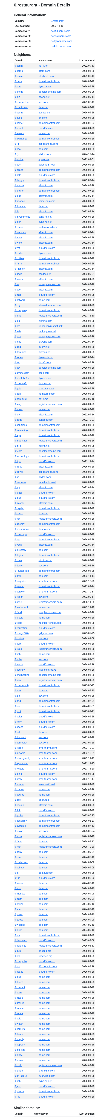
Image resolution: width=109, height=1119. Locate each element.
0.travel (18, 471)
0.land (17, 315)
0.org (17, 326)
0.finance (19, 201)
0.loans (18, 279)
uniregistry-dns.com (49, 284)
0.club (17, 195)
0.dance (18, 1034)
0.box (17, 799)
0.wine (18, 237)
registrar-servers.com (50, 315)
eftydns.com (45, 341)
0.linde (18, 273)
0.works (18, 664)
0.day (17, 164)
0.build (18, 930)
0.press (18, 914)
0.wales (18, 227)
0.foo (17, 1096)
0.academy (20, 820)
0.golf (17, 393)
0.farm (18, 263)
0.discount (20, 737)
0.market (19, 1008)
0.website (19, 924)
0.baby (18, 851)
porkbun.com (46, 872)
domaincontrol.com (49, 81)
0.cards (18, 513)
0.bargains (20, 581)
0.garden (19, 586)
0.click (18, 1065)
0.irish (17, 221)
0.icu (17, 320)
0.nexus (18, 971)
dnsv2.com (45, 362)
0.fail (17, 143)
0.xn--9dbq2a (21, 378)
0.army (18, 779)
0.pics (17, 336)
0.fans (18, 841)
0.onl (17, 956)
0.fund (18, 612)
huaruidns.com (47, 1075)
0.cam (17, 857)
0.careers (19, 591)
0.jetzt (17, 1086)
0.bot (17, 966)
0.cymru (18, 112)
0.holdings (20, 945)
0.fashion (19, 268)
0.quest (18, 919)
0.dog (17, 346)
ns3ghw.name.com (61, 41)
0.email (18, 128)
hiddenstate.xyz (47, 669)
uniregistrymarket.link (51, 326)
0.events (19, 133)
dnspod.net (45, 950)
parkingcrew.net (47, 331)
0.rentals (19, 768)
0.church (19, 190)
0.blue (17, 976)
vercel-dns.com (47, 201)
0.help (17, 175)
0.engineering (21, 674)
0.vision (18, 831)
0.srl (16, 477)
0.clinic (18, 773)
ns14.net (43, 65)
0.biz (17, 96)
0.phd (17, 700)
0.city (17, 305)
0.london (19, 883)
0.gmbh (18, 815)
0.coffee (19, 258)
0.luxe (17, 341)
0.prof (17, 711)
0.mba (18, 294)
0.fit (16, 211)
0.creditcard (21, 107)
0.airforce (19, 753)
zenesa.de (44, 112)
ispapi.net (44, 159)
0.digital (18, 555)
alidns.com (45, 154)
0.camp (18, 70)
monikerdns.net (47, 482)
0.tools (18, 622)
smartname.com (48, 581)
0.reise (18, 648)
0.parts (18, 992)
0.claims (19, 789)
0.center (18, 122)
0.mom (18, 898)
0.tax (17, 518)
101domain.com (48, 966)
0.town (18, 721)
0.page (18, 419)
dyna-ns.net (45, 86)
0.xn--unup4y (21, 529)
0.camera (19, 1028)
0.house (18, 1060)
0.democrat (20, 742)
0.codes (18, 253)
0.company (20, 310)
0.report (18, 747)
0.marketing (21, 430)
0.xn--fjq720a (21, 633)
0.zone (18, 560)
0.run (17, 362)
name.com (44, 133)
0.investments (22, 216)
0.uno (17, 690)
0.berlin (18, 65)
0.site (17, 909)
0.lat (16, 872)
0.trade (18, 466)
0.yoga (18, 544)
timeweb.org (45, 956)
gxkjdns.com (46, 633)
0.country (19, 669)
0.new (17, 680)
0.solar (18, 716)
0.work (18, 242)
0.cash (18, 81)
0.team (18, 451)
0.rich (17, 1081)
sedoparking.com (48, 143)
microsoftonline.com (50, 622)
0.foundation (21, 570)
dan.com (43, 107)
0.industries (20, 440)
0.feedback (20, 940)
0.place (18, 1055)
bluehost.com (46, 76)
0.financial (20, 206)
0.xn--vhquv (20, 534)
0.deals (18, 565)
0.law (17, 414)
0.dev (17, 367)
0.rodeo (18, 357)
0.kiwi (17, 575)
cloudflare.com (47, 128)
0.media (18, 997)
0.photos (19, 1091)
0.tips (17, 461)
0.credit (18, 617)
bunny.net (44, 346)
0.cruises (19, 638)
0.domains (20, 352)
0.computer (20, 961)
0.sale (17, 1018)
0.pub (17, 950)
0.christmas (21, 862)
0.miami (19, 503)
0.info (17, 445)
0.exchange (20, 138)
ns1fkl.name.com (60, 31)
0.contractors (21, 102)
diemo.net (44, 352)
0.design (19, 180)
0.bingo (18, 1070)
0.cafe (17, 643)
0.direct (18, 982)
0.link (17, 810)
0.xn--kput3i (20, 1075)
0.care (17, 86)
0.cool (17, 149)
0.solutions (20, 424)
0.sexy (18, 404)
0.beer (17, 289)
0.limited (19, 1002)
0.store (18, 836)
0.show (18, 409)
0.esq (17, 706)
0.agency (19, 523)
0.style (18, 602)
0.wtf (17, 247)
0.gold (17, 388)
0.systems (20, 825)
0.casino (19, 805)
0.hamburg (20, 398)
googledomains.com (50, 91)
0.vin (17, 935)
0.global (18, 159)
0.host (17, 888)
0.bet (17, 732)
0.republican (21, 763)
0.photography (22, 758)
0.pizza (18, 492)
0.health (18, 169)
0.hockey (19, 185)
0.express (19, 1049)
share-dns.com (47, 1070)
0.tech (17, 846)
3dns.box (44, 799)
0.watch (18, 1023)
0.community (21, 685)
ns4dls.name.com (61, 46)
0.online (18, 904)
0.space (18, 726)
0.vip (17, 487)
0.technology (21, 456)
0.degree (19, 794)
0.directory (20, 549)
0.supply (19, 1039)
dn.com (43, 117)
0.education (21, 628)
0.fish (17, 654)
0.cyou (18, 117)
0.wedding (20, 232)
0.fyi (16, 154)
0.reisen (18, 596)
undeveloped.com (48, 227)
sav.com (43, 102)
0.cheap (18, 91)
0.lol (16, 284)
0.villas (18, 659)
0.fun (17, 877)
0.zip (17, 695)
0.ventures (20, 482)
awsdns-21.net (47, 784)
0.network (19, 300)
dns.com (43, 732)
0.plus (17, 497)
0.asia (17, 331)
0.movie (18, 1013)
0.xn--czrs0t (20, 383)
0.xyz (17, 539)
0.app (17, 435)
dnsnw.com (45, 383)
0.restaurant (57, 20)
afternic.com (46, 185)
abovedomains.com (50, 305)
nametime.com (47, 393)
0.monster (20, 893)
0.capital (19, 508)
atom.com (44, 70)
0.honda (19, 784)
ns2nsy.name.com (61, 36)
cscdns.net (45, 273)
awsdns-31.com (47, 164)
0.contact (19, 987)
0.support (19, 1044)
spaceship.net (46, 388)
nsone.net (44, 96)
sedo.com (44, 372)
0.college (19, 867)
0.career (18, 76)
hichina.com (45, 320)
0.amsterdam (21, 372)
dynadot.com (46, 357)
